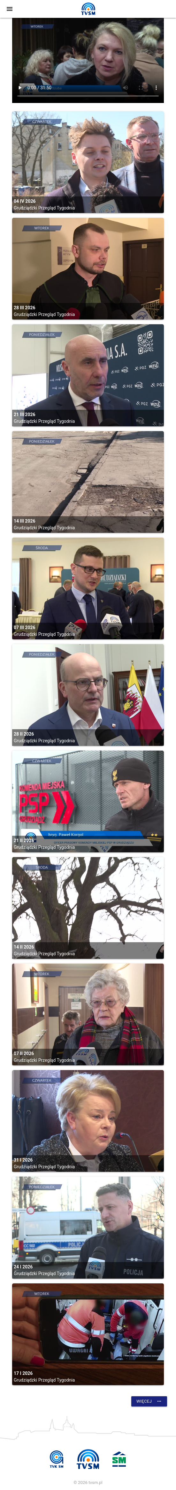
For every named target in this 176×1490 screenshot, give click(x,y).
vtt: (88, 60)
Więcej (149, 1401)
